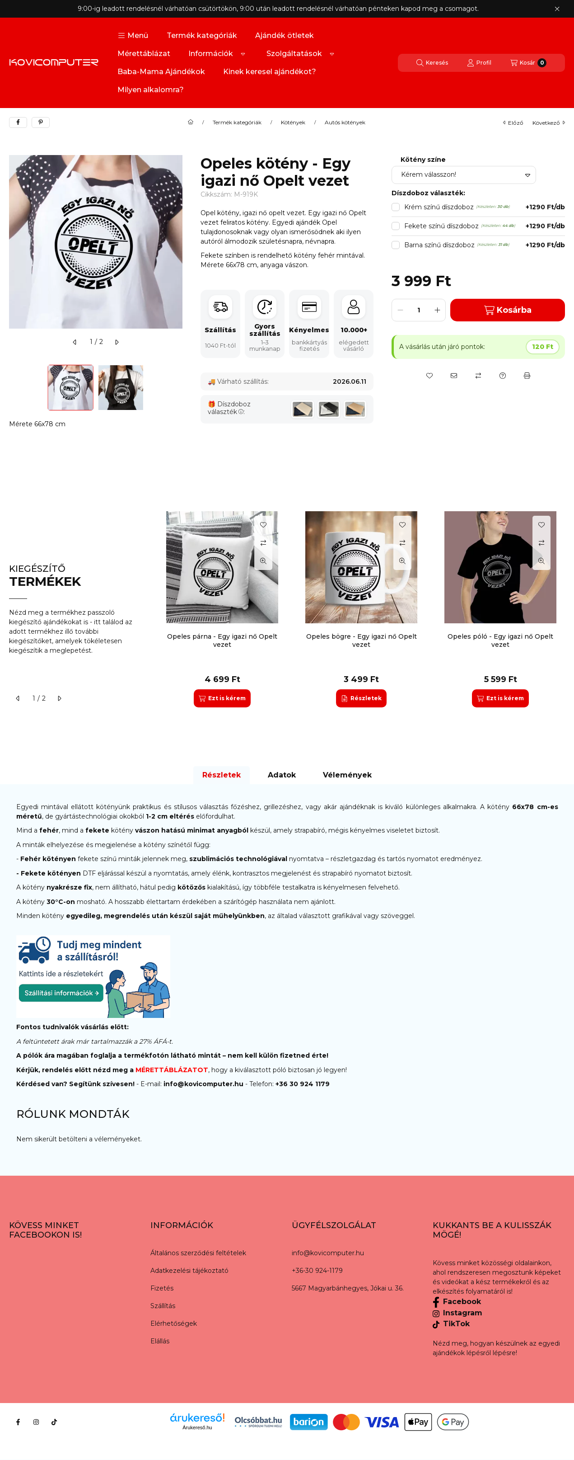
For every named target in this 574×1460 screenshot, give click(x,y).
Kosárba (508, 310)
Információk (210, 53)
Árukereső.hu (197, 1427)
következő (548, 122)
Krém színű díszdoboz (484, 207)
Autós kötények (345, 122)
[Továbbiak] (243, 53)
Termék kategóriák (202, 35)
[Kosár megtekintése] (528, 63)
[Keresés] (432, 63)
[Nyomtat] (527, 375)
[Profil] (479, 63)
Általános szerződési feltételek (198, 1253)
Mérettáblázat (143, 53)
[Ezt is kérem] (222, 698)
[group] (361, 609)
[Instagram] (36, 1422)
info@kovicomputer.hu (204, 1084)
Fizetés (161, 1288)
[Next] (177, 387)
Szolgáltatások (294, 53)
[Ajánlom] (454, 375)
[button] (133, 36)
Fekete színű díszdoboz (484, 226)
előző (513, 122)
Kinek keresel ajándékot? (269, 71)
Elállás (159, 1341)
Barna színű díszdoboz (484, 245)
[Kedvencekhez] (429, 375)
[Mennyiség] (418, 310)
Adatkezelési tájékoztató (189, 1271)
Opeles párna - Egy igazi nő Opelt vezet (222, 640)
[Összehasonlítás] (478, 375)
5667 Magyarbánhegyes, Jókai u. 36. (348, 1288)
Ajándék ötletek (284, 35)
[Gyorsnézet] (263, 561)
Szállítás (162, 1306)
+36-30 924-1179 (317, 1271)
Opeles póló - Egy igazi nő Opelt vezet (500, 640)
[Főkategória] (190, 122)
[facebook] (18, 122)
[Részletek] (361, 698)
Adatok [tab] (282, 775)
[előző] (75, 342)
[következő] (116, 342)
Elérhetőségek (173, 1323)
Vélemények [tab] (347, 775)
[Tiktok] (54, 1422)
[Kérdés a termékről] (502, 375)
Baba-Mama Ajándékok (161, 71)
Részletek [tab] (221, 775)
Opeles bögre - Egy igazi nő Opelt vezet (361, 640)
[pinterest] (41, 122)
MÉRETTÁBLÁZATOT (171, 1070)
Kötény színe (423, 160)
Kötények (293, 122)
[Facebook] (18, 1422)
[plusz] (437, 310)
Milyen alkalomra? (150, 89)
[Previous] (13, 387)
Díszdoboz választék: (229, 408)
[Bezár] (557, 9)
